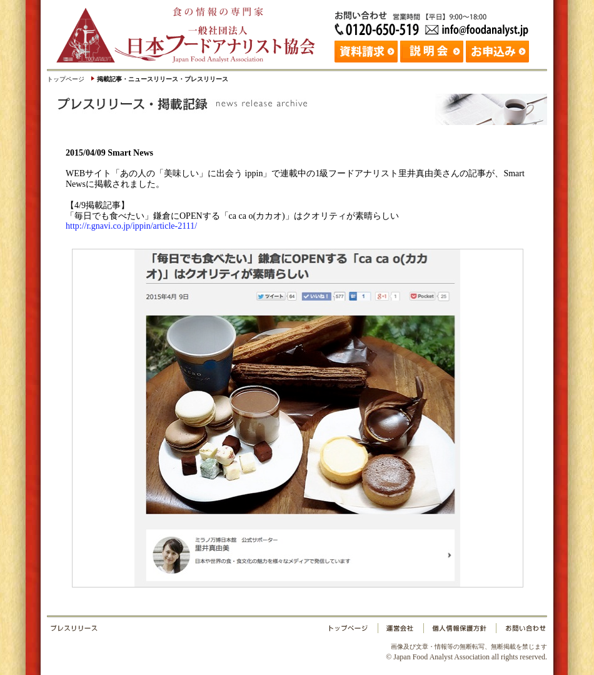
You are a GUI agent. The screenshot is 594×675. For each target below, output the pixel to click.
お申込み (498, 50)
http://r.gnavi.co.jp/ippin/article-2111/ (131, 226)
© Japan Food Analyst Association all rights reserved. (466, 652)
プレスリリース (187, 630)
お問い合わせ (520, 630)
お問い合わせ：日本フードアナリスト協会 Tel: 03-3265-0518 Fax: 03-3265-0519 (435, 22)
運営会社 (400, 630)
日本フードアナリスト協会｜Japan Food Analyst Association (191, 31)
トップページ (65, 79)
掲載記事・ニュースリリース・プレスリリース (162, 79)
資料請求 (367, 50)
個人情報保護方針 (459, 630)
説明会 (433, 50)
